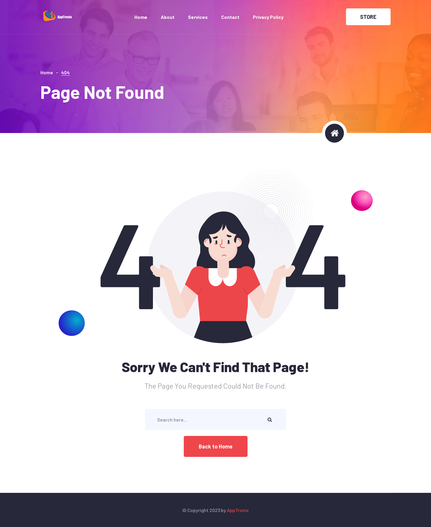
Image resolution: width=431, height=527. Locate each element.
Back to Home (216, 446)
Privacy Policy (268, 17)
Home (140, 17)
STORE (368, 16)
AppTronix (238, 510)
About (167, 17)
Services (198, 17)
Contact (230, 17)
